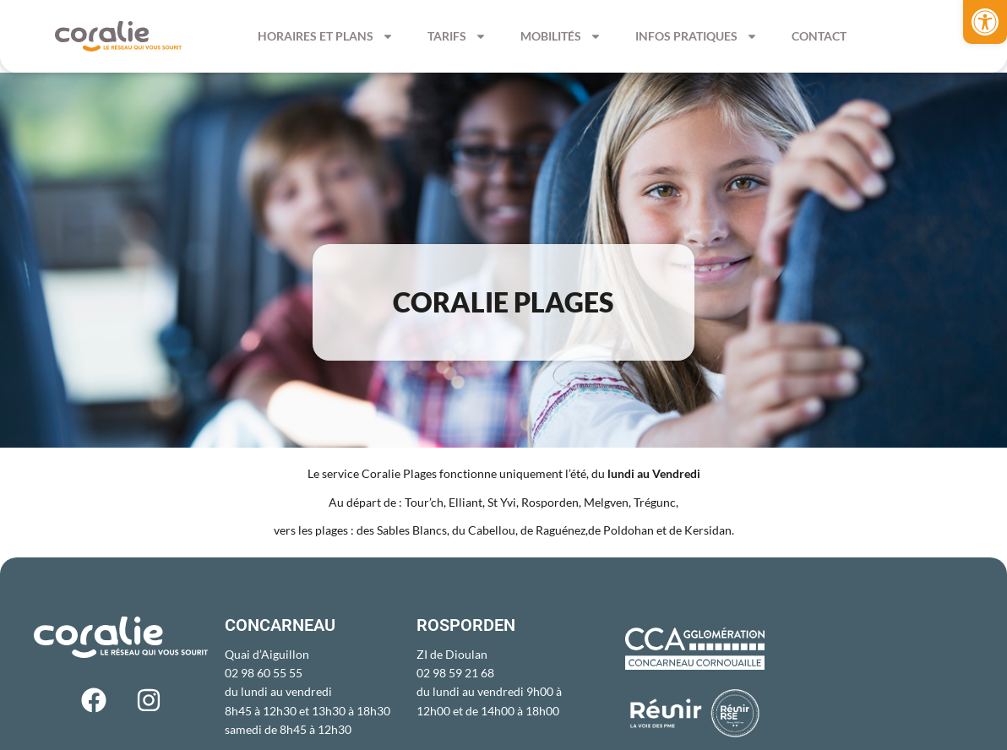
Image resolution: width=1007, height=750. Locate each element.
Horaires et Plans (326, 36)
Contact (819, 36)
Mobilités (560, 36)
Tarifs (457, 36)
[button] (985, 22)
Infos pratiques (696, 36)
